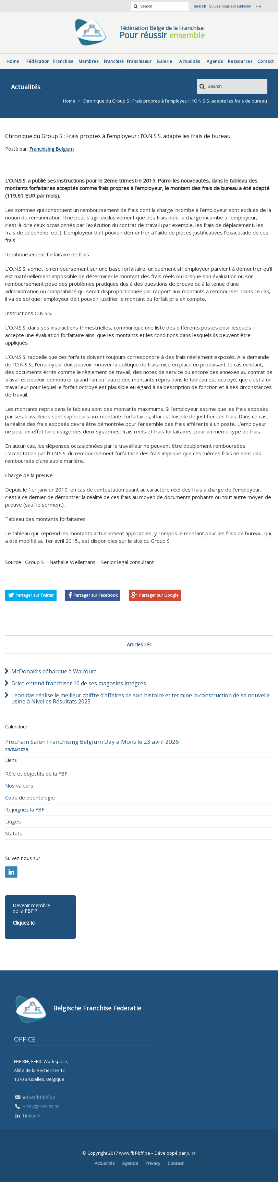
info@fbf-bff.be (39, 1097)
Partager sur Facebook (95, 595)
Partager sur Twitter (34, 595)
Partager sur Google (159, 595)
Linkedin (244, 6)
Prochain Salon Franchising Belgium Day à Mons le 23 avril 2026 (92, 742)
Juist (191, 1153)
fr (259, 6)
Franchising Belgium (51, 149)
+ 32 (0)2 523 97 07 (41, 1106)
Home (69, 101)
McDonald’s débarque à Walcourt (53, 671)
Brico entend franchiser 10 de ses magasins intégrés (78, 683)
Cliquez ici (24, 922)
